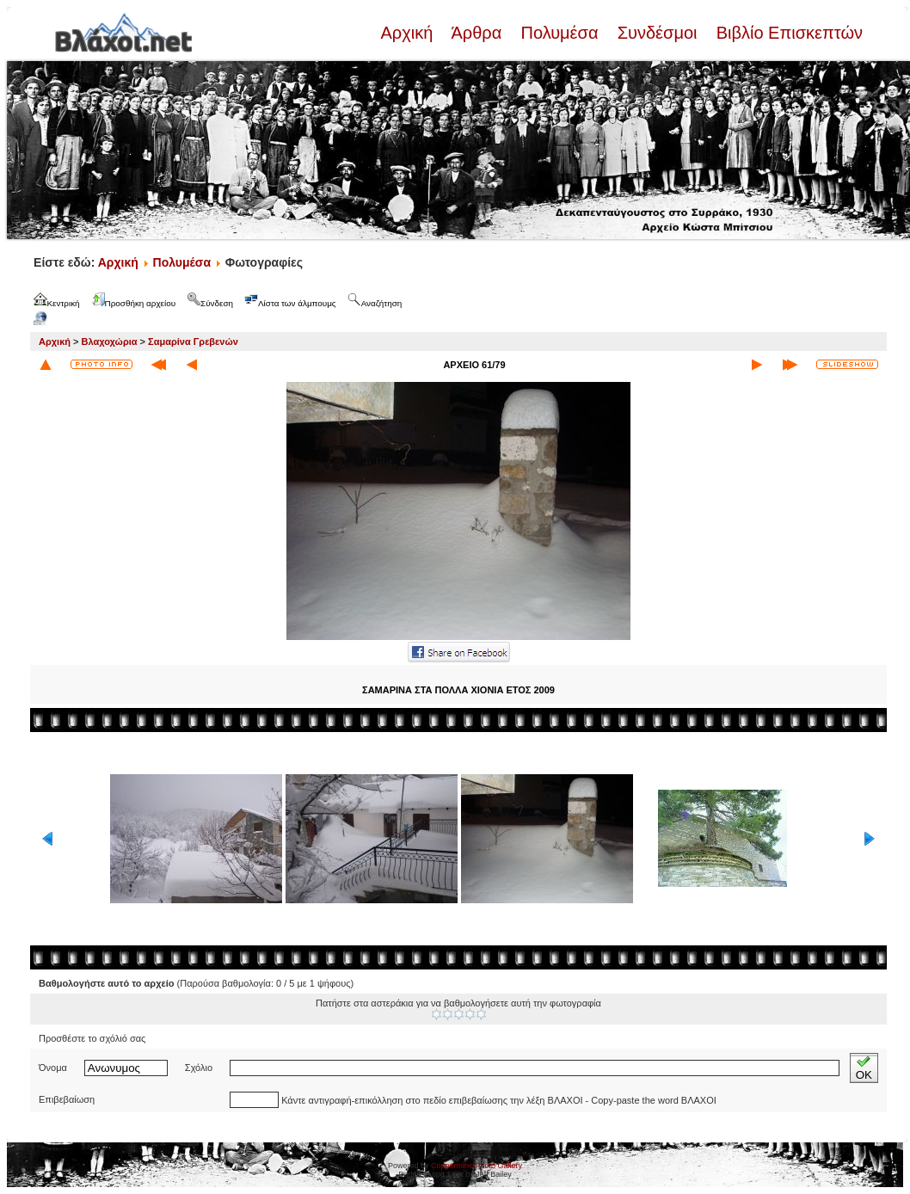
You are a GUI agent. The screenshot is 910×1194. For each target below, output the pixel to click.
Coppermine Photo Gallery (476, 1165)
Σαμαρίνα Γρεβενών (193, 341)
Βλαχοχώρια (110, 341)
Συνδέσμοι (657, 32)
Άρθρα (477, 32)
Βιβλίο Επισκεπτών (787, 32)
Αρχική (408, 32)
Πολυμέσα (559, 32)
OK (864, 1068)
